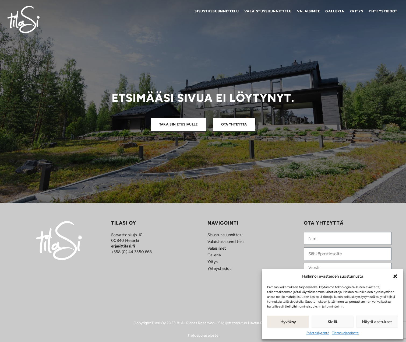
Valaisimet (308, 11)
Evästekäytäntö (317, 333)
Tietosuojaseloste (345, 333)
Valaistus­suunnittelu (268, 11)
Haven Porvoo (260, 323)
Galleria (334, 11)
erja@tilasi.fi (123, 246)
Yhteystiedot (383, 11)
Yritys (356, 11)
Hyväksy (288, 321)
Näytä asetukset (377, 321)
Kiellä (332, 321)
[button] (395, 276)
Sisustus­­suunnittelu (217, 11)
